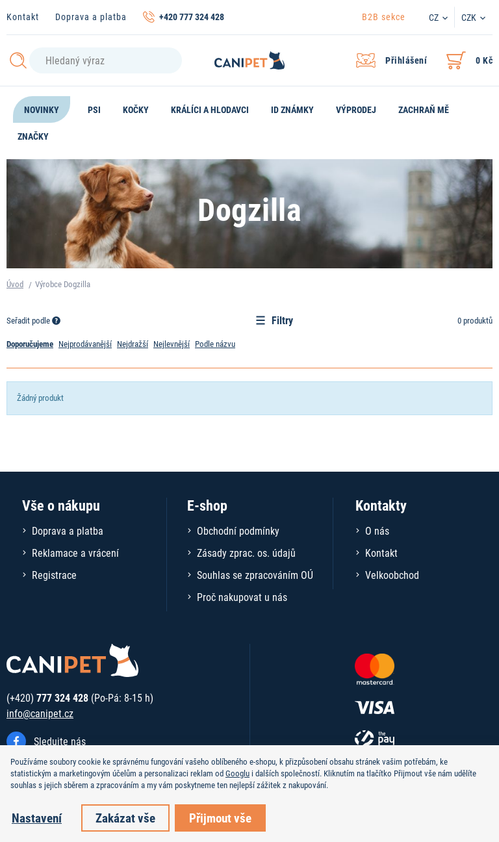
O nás (377, 530)
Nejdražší (132, 344)
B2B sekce (383, 16)
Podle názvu (215, 344)
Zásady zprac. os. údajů (246, 552)
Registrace (54, 574)
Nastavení (37, 818)
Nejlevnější (171, 344)
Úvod (14, 284)
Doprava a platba (91, 16)
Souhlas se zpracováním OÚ (255, 574)
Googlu (237, 773)
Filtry (274, 320)
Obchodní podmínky (238, 530)
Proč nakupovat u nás (242, 597)
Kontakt (22, 16)
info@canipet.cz (39, 713)
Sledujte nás (60, 741)
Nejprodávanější (85, 344)
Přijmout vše (220, 818)
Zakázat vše (125, 818)
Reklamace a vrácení (75, 552)
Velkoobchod (392, 574)
